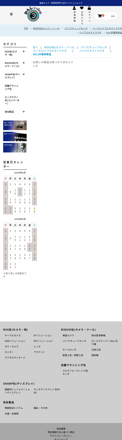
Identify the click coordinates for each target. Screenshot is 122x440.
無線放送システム (14, 407)
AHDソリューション (15, 340)
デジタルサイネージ (15, 357)
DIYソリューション (43, 340)
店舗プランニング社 (11, 87)
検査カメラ (68, 335)
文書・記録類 (11, 413)
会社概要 (61, 428)
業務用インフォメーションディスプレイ (17, 391)
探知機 (95, 355)
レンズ (37, 346)
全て (35, 47)
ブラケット (39, 352)
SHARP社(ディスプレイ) (12, 76)
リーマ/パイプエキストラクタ (50, 51)
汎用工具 (96, 349)
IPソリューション (43, 335)
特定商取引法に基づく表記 (61, 432)
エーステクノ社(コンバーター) (12, 100)
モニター (9, 352)
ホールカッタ (69, 349)
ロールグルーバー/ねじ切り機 (105, 342)
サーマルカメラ (13, 335)
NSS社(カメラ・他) (11, 53)
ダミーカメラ (11, 346)
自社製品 (9, 111)
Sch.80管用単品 (114, 32)
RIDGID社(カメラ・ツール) (12, 64)
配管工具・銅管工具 (73, 355)
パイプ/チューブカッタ (94, 47)
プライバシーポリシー (61, 435)
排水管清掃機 (98, 335)
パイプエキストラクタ (90, 32)
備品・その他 (40, 407)
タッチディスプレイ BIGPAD (47, 391)
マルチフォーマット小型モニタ (75, 372)
